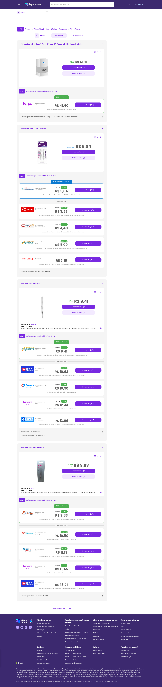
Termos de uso (70, 650)
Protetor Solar (126, 630)
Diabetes (40, 636)
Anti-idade (124, 639)
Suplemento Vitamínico (101, 623)
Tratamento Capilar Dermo (130, 636)
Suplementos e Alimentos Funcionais (105, 626)
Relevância (59, 35)
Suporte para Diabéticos (73, 626)
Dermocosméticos (130, 620)
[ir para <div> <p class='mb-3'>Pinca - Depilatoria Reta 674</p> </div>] (32, 448)
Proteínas (96, 630)
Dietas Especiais (98, 639)
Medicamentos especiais (45, 626)
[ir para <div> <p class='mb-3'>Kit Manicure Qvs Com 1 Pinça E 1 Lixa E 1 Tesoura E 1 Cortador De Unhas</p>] (52, 45)
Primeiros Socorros (72, 635)
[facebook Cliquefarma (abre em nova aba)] (17, 627)
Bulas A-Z (40, 650)
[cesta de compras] (129, 4)
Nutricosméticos (126, 633)
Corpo (123, 626)
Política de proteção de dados (75, 657)
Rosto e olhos (125, 623)
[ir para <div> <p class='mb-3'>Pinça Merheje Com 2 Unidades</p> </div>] (34, 129)
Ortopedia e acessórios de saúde (76, 632)
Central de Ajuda (126, 657)
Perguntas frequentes (128, 653)
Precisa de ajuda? (129, 647)
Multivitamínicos (98, 633)
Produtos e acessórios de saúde (77, 621)
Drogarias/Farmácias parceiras (47, 653)
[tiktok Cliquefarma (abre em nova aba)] (26, 627)
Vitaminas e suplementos (105, 620)
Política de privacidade (73, 653)
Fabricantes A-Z (42, 657)
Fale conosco (125, 650)
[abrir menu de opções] (19, 4)
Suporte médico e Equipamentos (76, 639)
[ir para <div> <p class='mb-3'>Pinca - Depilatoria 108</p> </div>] (30, 284)
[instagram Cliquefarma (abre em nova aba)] (30, 627)
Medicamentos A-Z (43, 623)
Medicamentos (44, 620)
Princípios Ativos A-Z (44, 663)
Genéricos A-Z (42, 660)
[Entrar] (139, 4)
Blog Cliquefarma (99, 653)
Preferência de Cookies (73, 663)
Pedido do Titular (71, 660)
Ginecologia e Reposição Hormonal (49, 633)
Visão (67, 629)
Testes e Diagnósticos (72, 642)
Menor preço (78, 35)
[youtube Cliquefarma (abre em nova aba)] (22, 627)
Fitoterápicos (41, 630)
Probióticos (97, 636)
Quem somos (97, 650)
